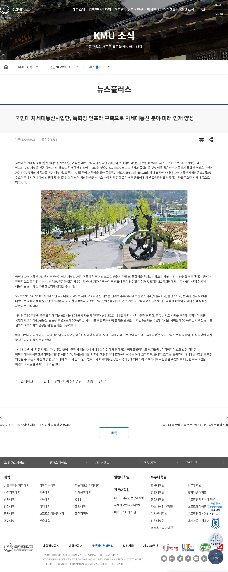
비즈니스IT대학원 (125, 512)
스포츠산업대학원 (162, 527)
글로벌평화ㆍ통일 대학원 (202, 513)
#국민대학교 (24, 381)
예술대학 (44, 492)
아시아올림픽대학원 (199, 520)
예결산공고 (75, 545)
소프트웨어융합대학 (51, 513)
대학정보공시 (51, 545)
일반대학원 (122, 476)
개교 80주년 (150, 545)
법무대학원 (194, 485)
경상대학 (9, 506)
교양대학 (80, 506)
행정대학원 (158, 499)
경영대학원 (158, 492)
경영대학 (44, 506)
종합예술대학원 (197, 492)
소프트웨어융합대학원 (201, 506)
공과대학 (9, 513)
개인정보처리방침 (103, 545)
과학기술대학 (47, 485)
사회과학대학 (12, 492)
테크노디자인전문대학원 (129, 498)
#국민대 (44, 381)
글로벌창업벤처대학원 (201, 499)
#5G (90, 381)
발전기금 (128, 545)
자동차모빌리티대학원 (127, 505)
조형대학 (9, 520)
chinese (218, 14)
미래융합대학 (83, 492)
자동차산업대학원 (162, 506)
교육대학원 (158, 485)
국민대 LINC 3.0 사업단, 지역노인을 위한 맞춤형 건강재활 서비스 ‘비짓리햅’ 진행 (38, 424)
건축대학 (44, 520)
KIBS (78, 499)
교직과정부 (82, 513)
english (218, 4)
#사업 (102, 381)
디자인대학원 (159, 513)
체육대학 (44, 499)
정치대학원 (158, 520)
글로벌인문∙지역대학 (16, 485)
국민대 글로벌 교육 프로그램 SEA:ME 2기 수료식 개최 (195, 424)
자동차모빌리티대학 (87, 485)
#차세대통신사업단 (68, 381)
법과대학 (9, 499)
